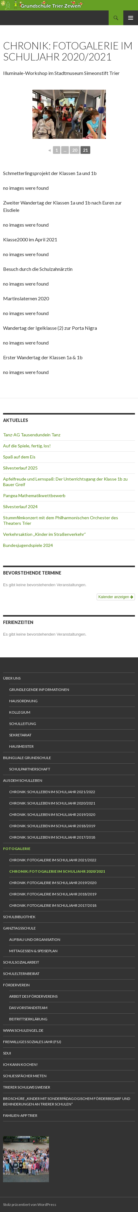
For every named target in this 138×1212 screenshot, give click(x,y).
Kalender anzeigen (116, 597)
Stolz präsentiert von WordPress (29, 1204)
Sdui (7, 1053)
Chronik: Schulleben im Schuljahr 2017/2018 (52, 837)
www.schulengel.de (23, 1030)
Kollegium (19, 712)
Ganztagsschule (19, 928)
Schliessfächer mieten (25, 1076)
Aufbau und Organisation (34, 939)
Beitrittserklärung (28, 1019)
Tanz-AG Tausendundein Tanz (31, 434)
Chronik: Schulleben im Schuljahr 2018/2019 (52, 826)
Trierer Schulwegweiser (26, 1087)
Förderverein (16, 985)
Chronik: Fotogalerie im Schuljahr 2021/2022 (52, 860)
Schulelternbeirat (21, 973)
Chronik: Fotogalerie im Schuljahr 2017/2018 (52, 905)
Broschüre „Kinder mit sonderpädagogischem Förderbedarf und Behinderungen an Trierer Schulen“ (66, 1101)
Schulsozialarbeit (21, 962)
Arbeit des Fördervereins (33, 996)
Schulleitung (22, 723)
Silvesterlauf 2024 (20, 506)
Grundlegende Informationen (39, 689)
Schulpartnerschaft (29, 769)
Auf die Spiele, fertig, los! (27, 445)
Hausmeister (21, 746)
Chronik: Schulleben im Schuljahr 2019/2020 (52, 814)
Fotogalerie (16, 848)
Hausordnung (23, 701)
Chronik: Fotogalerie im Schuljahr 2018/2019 (52, 894)
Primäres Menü (130, 17)
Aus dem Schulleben (22, 780)
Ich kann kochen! (20, 1064)
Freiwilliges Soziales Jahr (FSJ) (32, 1041)
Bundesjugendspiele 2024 (28, 545)
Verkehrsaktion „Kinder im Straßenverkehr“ (44, 534)
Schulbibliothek (19, 916)
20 (74, 150)
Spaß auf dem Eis (19, 456)
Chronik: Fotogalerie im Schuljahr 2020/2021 (57, 871)
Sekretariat (20, 735)
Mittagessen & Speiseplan (33, 951)
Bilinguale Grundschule (27, 757)
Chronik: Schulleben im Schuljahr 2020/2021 (52, 803)
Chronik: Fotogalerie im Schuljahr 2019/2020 (52, 882)
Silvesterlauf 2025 (20, 467)
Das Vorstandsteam (28, 1007)
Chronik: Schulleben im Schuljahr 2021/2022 (52, 791)
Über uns (12, 678)
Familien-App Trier (20, 1115)
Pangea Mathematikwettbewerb (34, 495)
